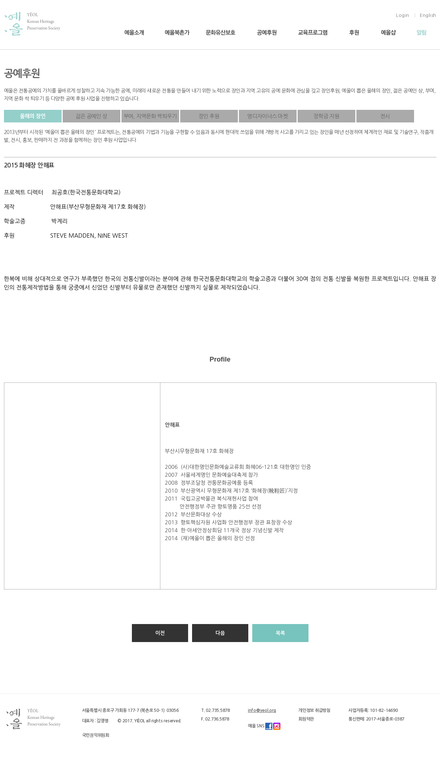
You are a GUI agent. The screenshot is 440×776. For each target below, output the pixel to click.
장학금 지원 (326, 116)
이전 (160, 633)
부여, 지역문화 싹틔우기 (150, 116)
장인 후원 (209, 116)
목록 (280, 633)
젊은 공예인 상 (91, 116)
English (428, 15)
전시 (385, 116)
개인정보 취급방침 (314, 710)
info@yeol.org (262, 710)
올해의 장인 (33, 116)
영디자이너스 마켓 (267, 116)
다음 (220, 633)
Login (402, 15)
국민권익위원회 (95, 735)
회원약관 (306, 719)
